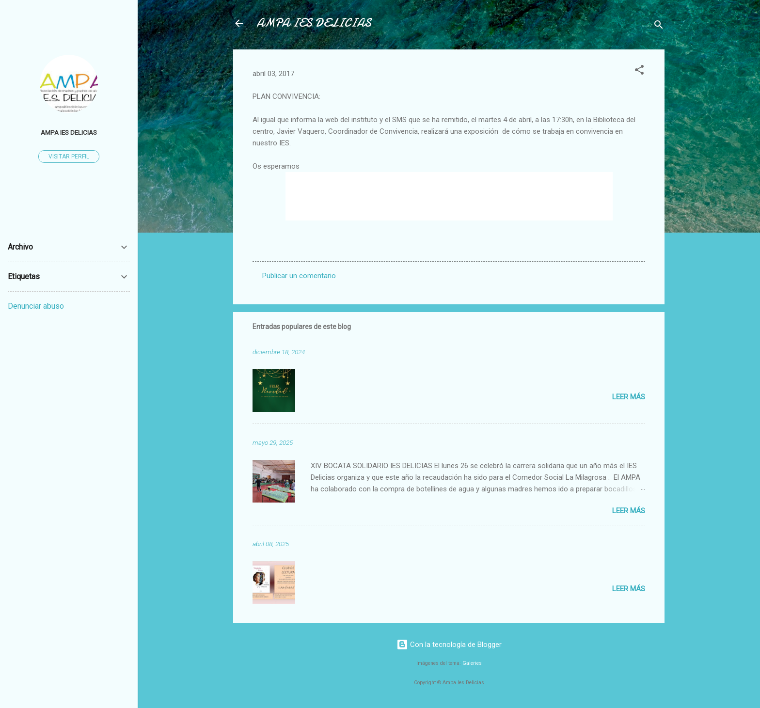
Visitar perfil (68, 156)
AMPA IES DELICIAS (313, 23)
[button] (639, 71)
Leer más (628, 397)
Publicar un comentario (299, 275)
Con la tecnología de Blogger (449, 644)
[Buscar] (659, 26)
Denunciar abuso (36, 306)
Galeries (472, 663)
